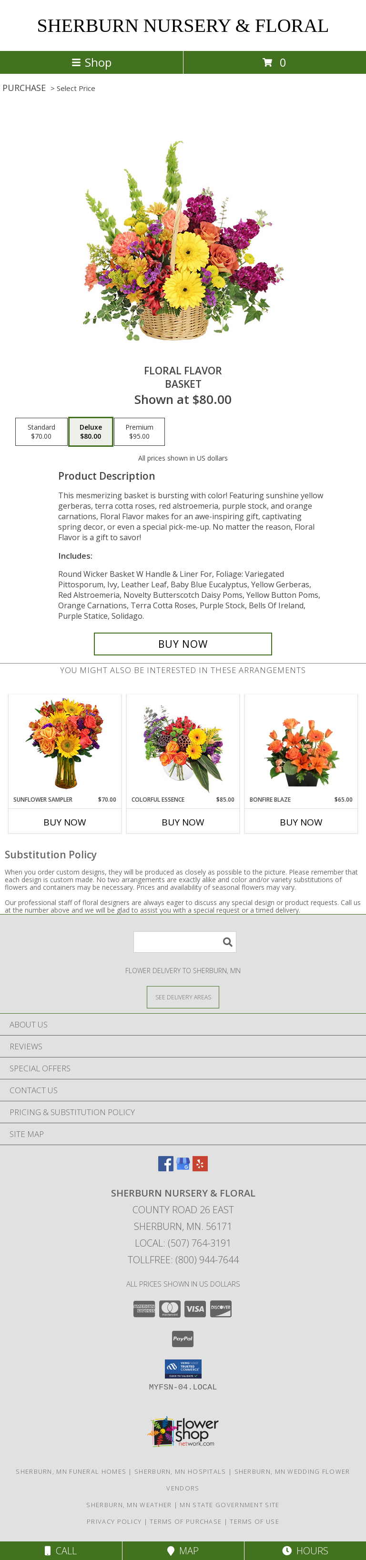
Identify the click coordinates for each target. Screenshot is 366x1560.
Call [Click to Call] (61, 1550)
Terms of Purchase (186, 1521)
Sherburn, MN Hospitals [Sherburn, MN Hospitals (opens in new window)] (180, 1471)
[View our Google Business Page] (183, 1168)
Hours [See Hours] (305, 1550)
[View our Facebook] (165, 1168)
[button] (183, 1369)
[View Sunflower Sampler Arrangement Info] (65, 745)
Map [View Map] (183, 1550)
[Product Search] (184, 942)
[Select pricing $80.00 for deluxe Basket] (91, 432)
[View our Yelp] (200, 1168)
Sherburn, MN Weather (129, 1504)
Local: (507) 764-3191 (183, 1243)
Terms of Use (254, 1521)
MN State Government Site (229, 1504)
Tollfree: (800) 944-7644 (183, 1259)
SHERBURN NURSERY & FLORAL (183, 25)
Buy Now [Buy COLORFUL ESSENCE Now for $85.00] (183, 822)
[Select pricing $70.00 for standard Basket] (41, 432)
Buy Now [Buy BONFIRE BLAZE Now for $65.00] (301, 822)
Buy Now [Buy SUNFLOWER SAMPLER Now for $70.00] (64, 822)
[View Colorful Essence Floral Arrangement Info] (183, 745)
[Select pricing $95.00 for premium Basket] (139, 432)
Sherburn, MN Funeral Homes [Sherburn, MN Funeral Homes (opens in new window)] (71, 1471)
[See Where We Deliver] (183, 996)
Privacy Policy (114, 1521)
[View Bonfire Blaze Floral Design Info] (301, 745)
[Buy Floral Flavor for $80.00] (183, 644)
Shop (91, 62)
